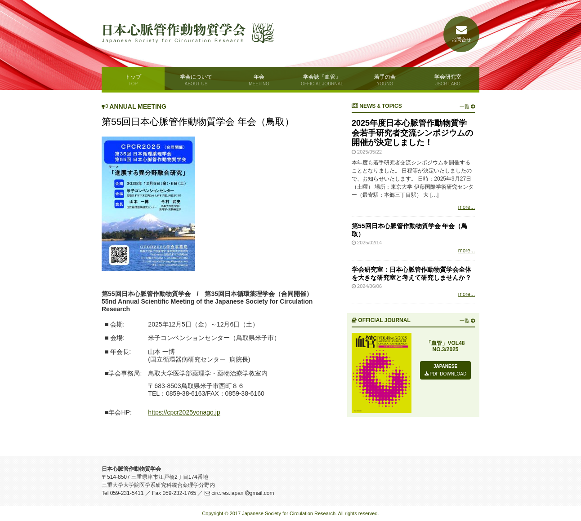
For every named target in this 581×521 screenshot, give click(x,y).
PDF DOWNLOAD (445, 373)
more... (466, 207)
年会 (259, 80)
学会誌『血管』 (321, 80)
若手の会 (384, 80)
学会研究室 (447, 80)
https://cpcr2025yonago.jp (184, 412)
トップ (133, 80)
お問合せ (461, 34)
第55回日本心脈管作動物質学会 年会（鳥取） (198, 121)
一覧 (467, 106)
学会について (196, 80)
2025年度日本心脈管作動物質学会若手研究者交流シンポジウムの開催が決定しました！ (412, 133)
